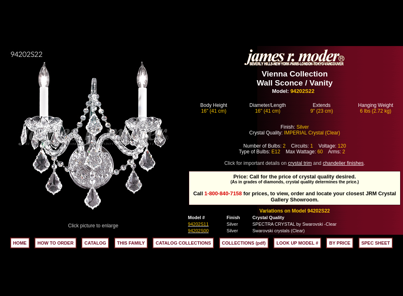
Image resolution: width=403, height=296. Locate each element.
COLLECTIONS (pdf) (244, 242)
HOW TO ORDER (55, 242)
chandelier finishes (343, 163)
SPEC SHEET (375, 242)
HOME (20, 242)
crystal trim (300, 163)
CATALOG (95, 242)
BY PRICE (339, 242)
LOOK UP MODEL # (297, 242)
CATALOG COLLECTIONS (183, 242)
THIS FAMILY (131, 242)
